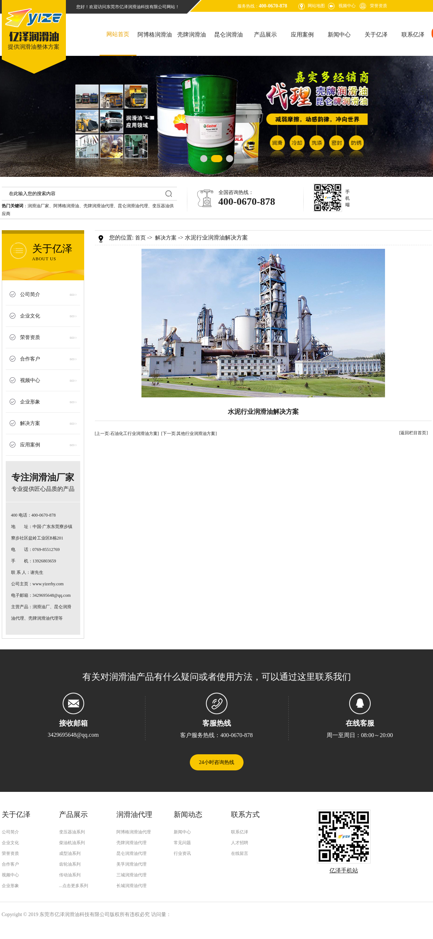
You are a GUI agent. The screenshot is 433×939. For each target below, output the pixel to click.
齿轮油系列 (70, 864)
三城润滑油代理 (131, 874)
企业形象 (30, 402)
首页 (140, 238)
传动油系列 (70, 874)
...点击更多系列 (73, 885)
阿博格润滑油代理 (133, 831)
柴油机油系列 (72, 842)
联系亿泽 (412, 35)
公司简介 (30, 294)
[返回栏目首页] (413, 432)
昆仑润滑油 (228, 35)
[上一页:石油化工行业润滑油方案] (127, 433)
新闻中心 (339, 35)
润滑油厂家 (38, 205)
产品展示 (265, 35)
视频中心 (347, 5)
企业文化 (30, 316)
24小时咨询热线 (216, 762)
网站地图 (316, 5)
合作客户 (30, 359)
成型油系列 (70, 853)
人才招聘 (239, 842)
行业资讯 (182, 853)
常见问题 (182, 842)
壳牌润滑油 (191, 35)
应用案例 (302, 35)
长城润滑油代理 (131, 885)
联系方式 (245, 814)
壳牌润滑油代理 (98, 205)
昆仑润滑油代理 (133, 205)
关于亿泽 (376, 35)
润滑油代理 (134, 814)
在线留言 (239, 853)
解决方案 (30, 423)
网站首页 (117, 34)
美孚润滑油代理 (131, 864)
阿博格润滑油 (155, 35)
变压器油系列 (72, 831)
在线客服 (360, 723)
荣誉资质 (378, 5)
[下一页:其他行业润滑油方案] (189, 433)
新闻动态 (188, 814)
